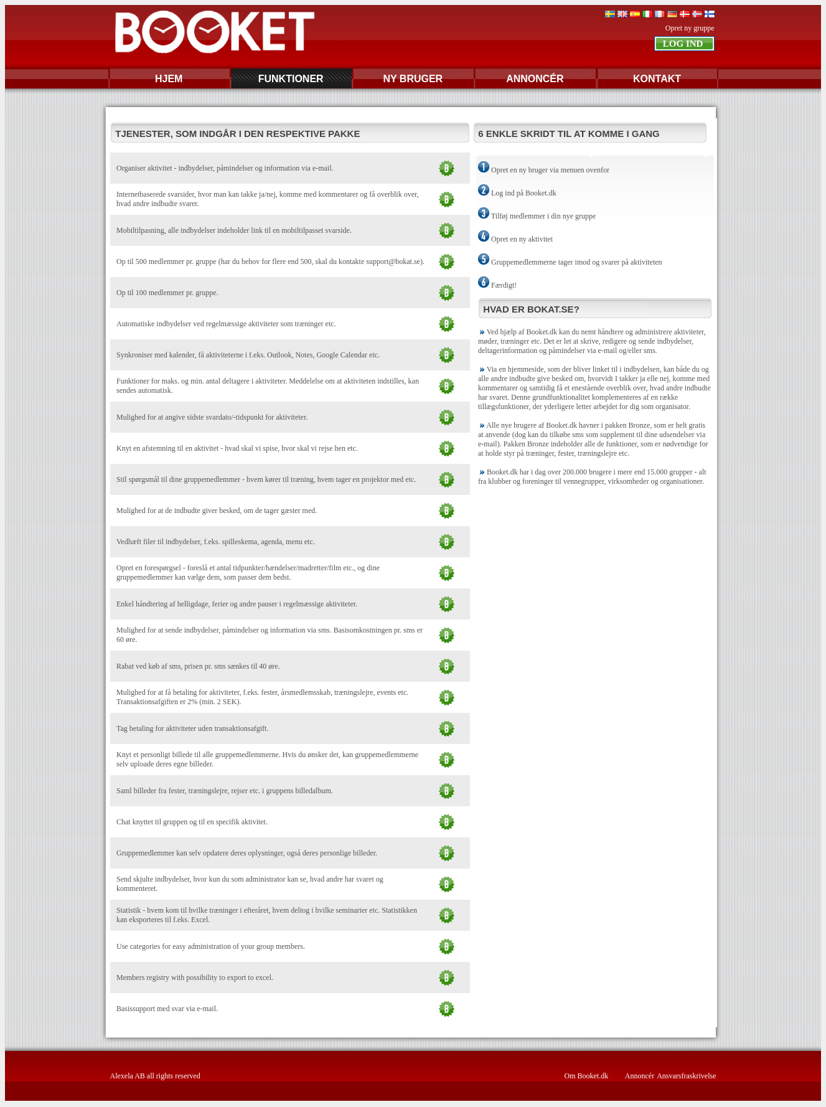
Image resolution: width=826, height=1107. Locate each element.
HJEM (168, 78)
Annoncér (639, 1076)
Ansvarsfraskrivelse (686, 1076)
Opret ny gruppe (690, 28)
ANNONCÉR (534, 78)
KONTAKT (657, 78)
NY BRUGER (413, 78)
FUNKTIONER (291, 78)
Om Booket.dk (587, 1076)
